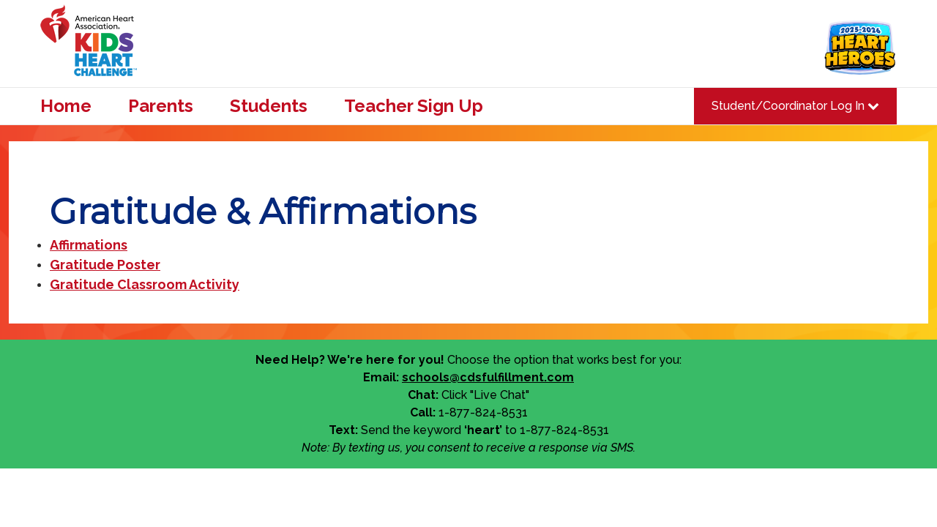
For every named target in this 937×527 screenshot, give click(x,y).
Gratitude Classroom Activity (144, 284)
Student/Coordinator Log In (795, 106)
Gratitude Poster (105, 264)
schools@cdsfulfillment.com (488, 377)
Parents (160, 106)
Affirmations (88, 245)
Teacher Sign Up (413, 106)
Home (66, 106)
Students (268, 106)
